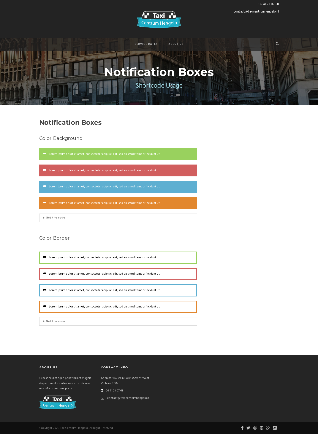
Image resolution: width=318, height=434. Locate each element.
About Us (176, 44)
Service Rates (146, 44)
